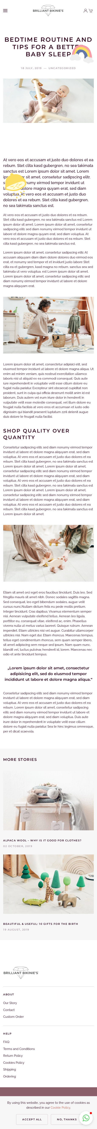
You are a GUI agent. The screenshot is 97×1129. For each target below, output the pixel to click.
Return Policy (13, 1056)
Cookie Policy (60, 1108)
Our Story (10, 1003)
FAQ (6, 1042)
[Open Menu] (5, 10)
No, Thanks (67, 1119)
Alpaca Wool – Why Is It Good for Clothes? (42, 840)
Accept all (32, 1119)
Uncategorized (62, 68)
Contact (9, 1010)
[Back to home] (48, 10)
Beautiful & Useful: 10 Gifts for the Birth (40, 923)
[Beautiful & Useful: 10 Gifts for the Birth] (48, 884)
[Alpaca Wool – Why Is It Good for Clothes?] (48, 800)
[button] (86, 1118)
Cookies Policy (13, 1063)
